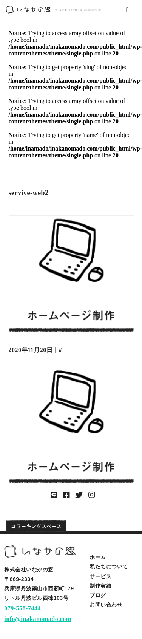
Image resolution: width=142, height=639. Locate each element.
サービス (100, 576)
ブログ (98, 595)
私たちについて (109, 567)
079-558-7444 (22, 608)
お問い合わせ (106, 605)
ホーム (98, 557)
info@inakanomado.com (37, 619)
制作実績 (100, 586)
